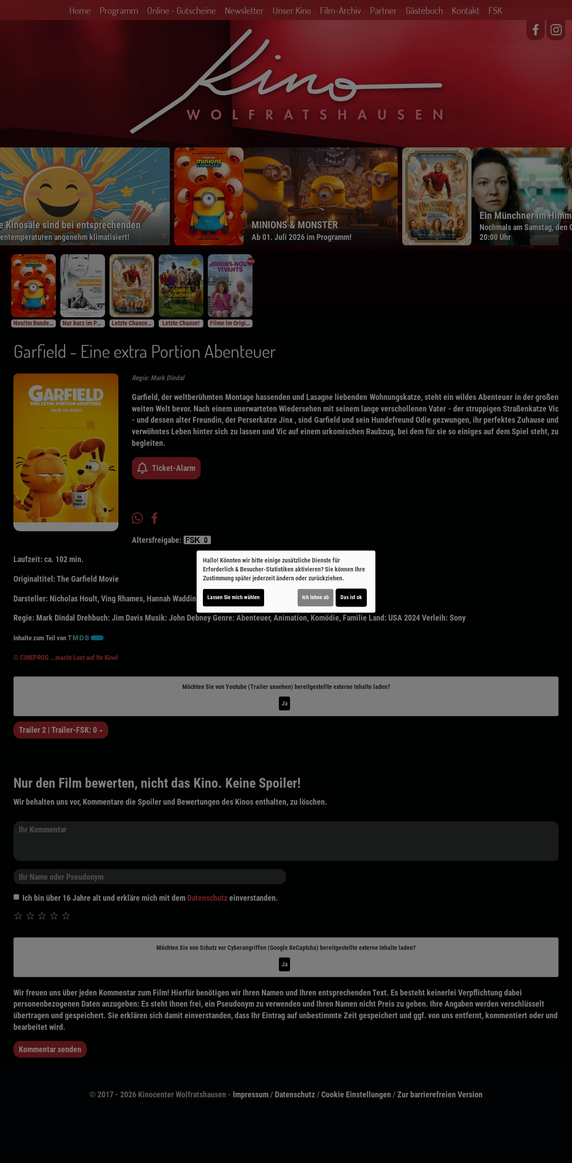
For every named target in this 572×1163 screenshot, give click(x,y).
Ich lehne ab (315, 597)
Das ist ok (351, 597)
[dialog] (286, 581)
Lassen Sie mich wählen (233, 597)
